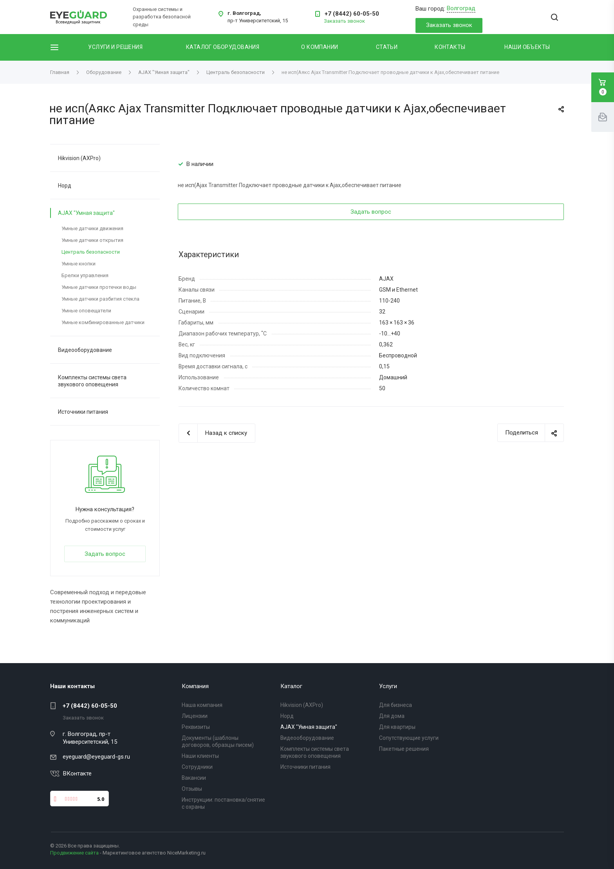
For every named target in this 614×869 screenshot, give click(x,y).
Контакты (450, 47)
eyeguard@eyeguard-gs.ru (96, 756)
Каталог (291, 686)
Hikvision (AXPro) (79, 158)
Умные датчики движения (92, 228)
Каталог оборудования (222, 47)
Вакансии (194, 778)
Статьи (387, 47)
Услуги (388, 686)
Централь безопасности (90, 252)
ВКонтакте (77, 773)
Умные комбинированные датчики (102, 322)
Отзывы (192, 789)
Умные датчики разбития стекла (100, 299)
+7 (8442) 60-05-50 (352, 13)
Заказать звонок (449, 25)
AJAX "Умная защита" (86, 213)
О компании (319, 47)
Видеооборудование (85, 350)
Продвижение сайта (74, 853)
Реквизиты (196, 727)
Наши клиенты (200, 756)
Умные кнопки (78, 264)
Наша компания (202, 705)
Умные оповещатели (86, 311)
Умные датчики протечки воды (98, 287)
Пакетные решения (404, 749)
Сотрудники (197, 767)
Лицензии (195, 716)
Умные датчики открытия (92, 240)
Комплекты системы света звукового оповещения (92, 381)
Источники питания (83, 412)
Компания (195, 686)
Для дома (392, 716)
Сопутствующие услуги (409, 738)
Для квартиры (397, 727)
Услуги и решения (115, 47)
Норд (64, 185)
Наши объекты (527, 47)
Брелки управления (84, 275)
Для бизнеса (395, 705)
